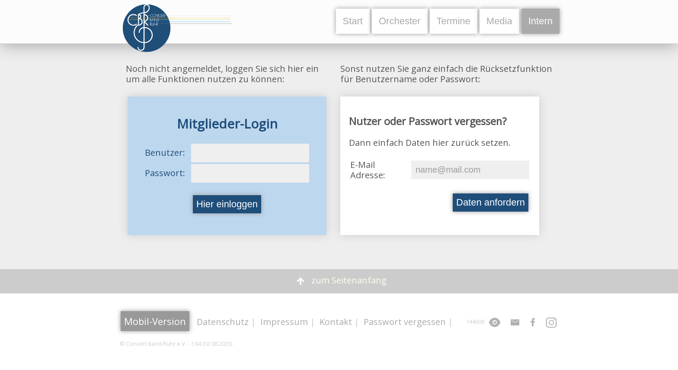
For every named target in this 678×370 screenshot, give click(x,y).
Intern (540, 21)
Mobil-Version (155, 321)
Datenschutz (223, 322)
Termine (453, 21)
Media (499, 21)
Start (353, 21)
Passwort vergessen (405, 322)
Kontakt (336, 322)
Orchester (400, 21)
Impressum (284, 322)
